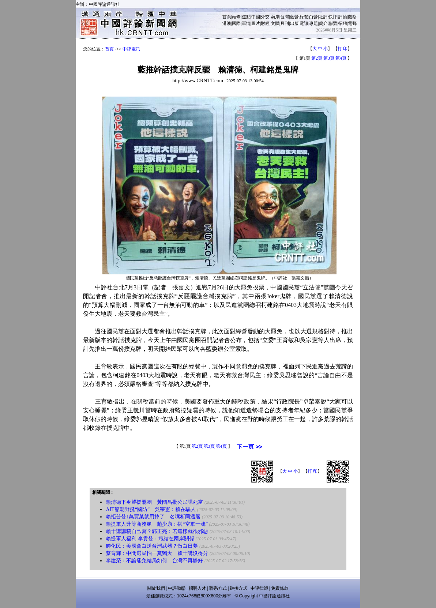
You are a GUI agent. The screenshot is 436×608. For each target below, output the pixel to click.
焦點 (246, 16)
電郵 (352, 23)
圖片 (255, 23)
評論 (342, 16)
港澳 (226, 23)
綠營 (304, 16)
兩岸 (275, 16)
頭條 (236, 16)
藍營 (294, 16)
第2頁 (316, 58)
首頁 (226, 16)
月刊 (284, 23)
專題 (313, 23)
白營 (313, 16)
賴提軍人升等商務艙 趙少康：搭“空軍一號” (156, 524)
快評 (332, 16)
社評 (323, 16)
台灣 (284, 16)
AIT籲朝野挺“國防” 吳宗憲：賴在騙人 (151, 509)
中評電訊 (131, 49)
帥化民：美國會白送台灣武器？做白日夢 (152, 546)
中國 (255, 16)
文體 (275, 23)
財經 (265, 23)
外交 (265, 16)
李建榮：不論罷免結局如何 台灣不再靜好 (154, 560)
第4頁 (340, 58)
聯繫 (332, 23)
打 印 (342, 48)
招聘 (342, 23)
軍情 (246, 23)
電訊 (304, 23)
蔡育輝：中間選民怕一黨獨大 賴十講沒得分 (157, 553)
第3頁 (328, 58)
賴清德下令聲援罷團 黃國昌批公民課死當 (154, 502)
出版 (294, 23)
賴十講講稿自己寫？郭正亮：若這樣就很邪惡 (157, 531)
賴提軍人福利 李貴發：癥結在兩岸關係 (150, 538)
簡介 (323, 23)
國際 (236, 23)
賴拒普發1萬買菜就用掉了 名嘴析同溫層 (153, 516)
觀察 (352, 16)
